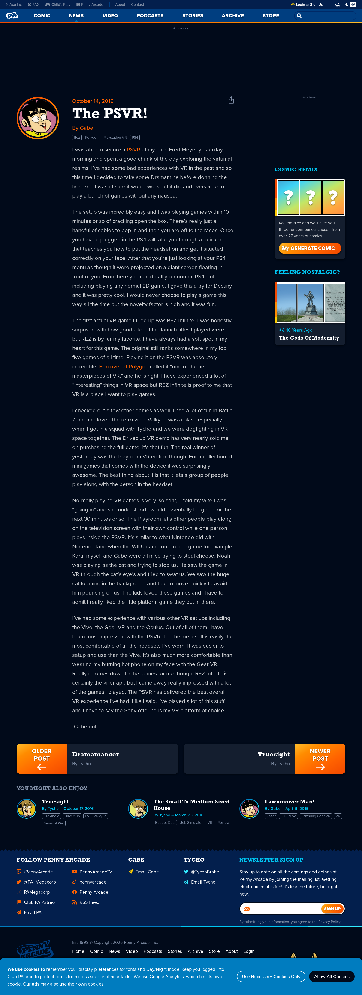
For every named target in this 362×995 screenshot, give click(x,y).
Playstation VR (115, 137)
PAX (33, 4)
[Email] (280, 916)
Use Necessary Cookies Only (271, 976)
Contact (137, 4)
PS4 (135, 137)
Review (223, 822)
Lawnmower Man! (289, 802)
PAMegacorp (33, 899)
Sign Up (316, 4)
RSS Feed (86, 909)
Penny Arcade (90, 899)
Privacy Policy (329, 929)
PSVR (133, 149)
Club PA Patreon (37, 909)
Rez (77, 137)
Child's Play (57, 4)
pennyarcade (89, 889)
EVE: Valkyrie (95, 816)
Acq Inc (14, 4)
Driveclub (72, 816)
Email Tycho (199, 889)
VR (210, 822)
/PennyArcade (35, 879)
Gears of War (54, 823)
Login (300, 4)
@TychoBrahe (201, 879)
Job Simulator (191, 822)
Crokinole (51, 816)
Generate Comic (308, 248)
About (120, 4)
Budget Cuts (165, 822)
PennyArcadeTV (92, 879)
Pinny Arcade (89, 4)
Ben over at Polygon (123, 366)
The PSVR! (110, 114)
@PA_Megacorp (36, 889)
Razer (271, 816)
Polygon (91, 137)
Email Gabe (143, 879)
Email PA (29, 919)
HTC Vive (288, 816)
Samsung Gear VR (315, 816)
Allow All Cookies (332, 976)
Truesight (55, 802)
